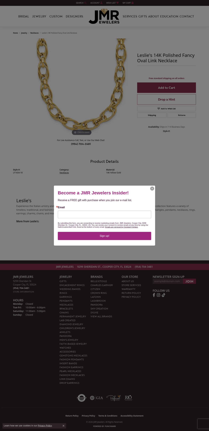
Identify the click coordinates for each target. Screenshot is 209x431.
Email (61, 207)
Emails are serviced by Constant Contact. (121, 227)
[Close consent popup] (63, 426)
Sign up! (104, 235)
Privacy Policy (45, 425)
